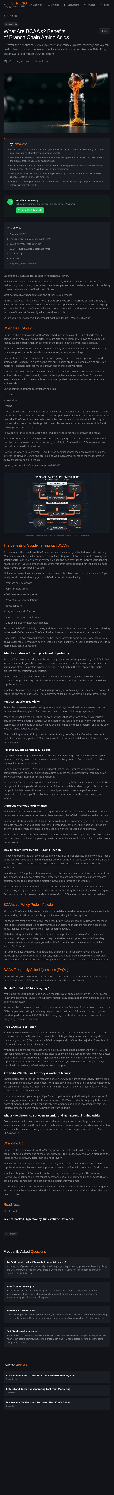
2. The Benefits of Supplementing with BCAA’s (29, 238)
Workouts (36, 4)
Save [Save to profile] (105, 30)
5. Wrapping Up (14, 253)
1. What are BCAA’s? (16, 234)
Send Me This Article (30, 210)
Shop (105, 4)
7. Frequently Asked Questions (22, 263)
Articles (53, 4)
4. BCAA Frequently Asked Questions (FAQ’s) (28, 248)
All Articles (10, 15)
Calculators (71, 4)
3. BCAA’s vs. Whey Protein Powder (24, 243)
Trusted (89, 4)
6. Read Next (13, 258)
